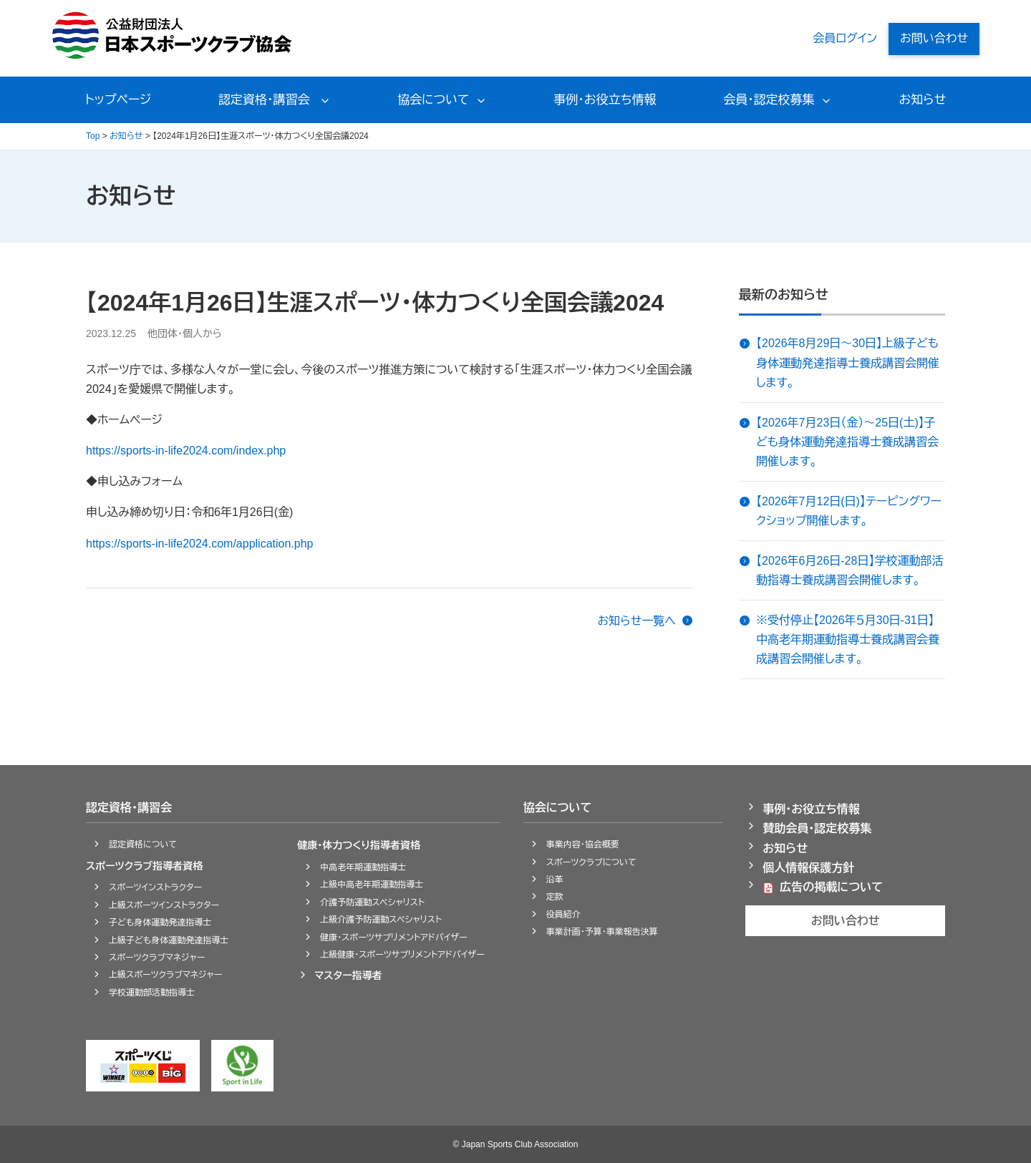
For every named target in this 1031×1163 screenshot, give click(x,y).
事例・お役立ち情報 (604, 100)
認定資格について (143, 845)
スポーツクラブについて (591, 862)
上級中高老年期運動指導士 (371, 885)
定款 (554, 897)
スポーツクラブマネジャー (157, 958)
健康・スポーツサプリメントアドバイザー (394, 938)
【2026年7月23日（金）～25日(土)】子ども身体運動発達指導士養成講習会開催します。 (847, 442)
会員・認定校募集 (769, 100)
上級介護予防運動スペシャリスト (381, 920)
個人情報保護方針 (808, 868)
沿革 (554, 880)
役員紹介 (563, 915)
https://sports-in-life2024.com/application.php (200, 543)
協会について (433, 100)
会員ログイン (845, 38)
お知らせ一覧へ (636, 621)
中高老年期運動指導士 (363, 867)
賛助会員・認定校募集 (817, 828)
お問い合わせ (934, 38)
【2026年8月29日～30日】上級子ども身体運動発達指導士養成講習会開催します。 (847, 362)
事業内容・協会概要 (582, 845)
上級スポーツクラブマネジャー (165, 975)
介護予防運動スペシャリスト (372, 902)
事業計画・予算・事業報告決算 (602, 932)
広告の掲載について (831, 887)
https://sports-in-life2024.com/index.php (186, 450)
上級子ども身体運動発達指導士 (168, 940)
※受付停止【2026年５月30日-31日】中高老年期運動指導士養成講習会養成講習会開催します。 (847, 639)
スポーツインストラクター (155, 887)
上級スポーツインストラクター (164, 905)
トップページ (118, 100)
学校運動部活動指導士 (152, 993)
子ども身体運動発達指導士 (160, 923)
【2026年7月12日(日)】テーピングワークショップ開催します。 (849, 511)
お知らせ (922, 100)
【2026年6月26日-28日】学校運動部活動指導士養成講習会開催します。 (849, 570)
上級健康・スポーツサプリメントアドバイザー (402, 955)
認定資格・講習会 (265, 100)
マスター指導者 (348, 975)
